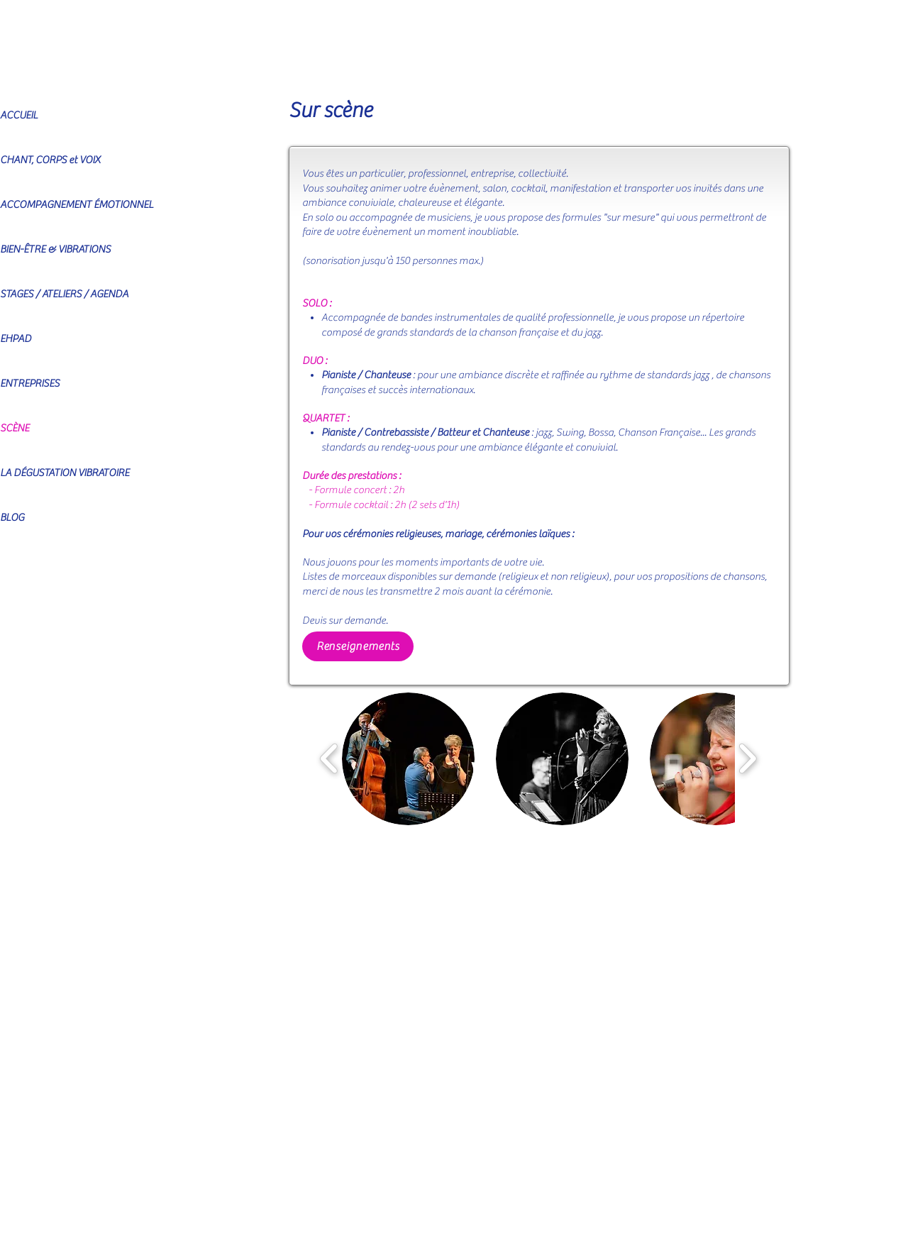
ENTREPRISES (30, 383)
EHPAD (15, 339)
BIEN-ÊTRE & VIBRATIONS (55, 249)
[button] (408, 759)
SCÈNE (14, 428)
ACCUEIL (19, 115)
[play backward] (329, 758)
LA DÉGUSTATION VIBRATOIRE (64, 473)
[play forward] (747, 758)
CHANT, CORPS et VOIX (50, 160)
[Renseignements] (358, 646)
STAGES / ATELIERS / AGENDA (64, 294)
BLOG (12, 518)
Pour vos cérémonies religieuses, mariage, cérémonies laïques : (438, 534)
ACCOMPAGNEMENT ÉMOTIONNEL (76, 205)
